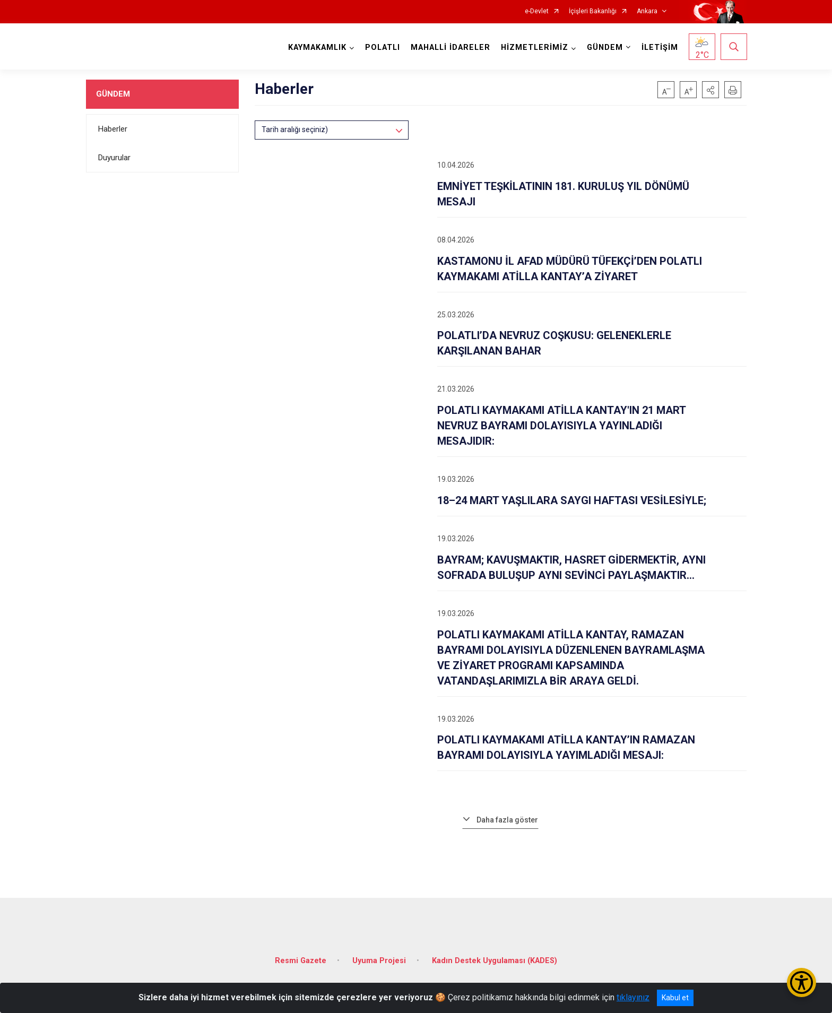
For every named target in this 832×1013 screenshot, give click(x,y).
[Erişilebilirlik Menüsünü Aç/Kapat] (801, 982)
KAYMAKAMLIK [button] (317, 47)
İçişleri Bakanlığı (593, 11)
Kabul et (675, 997)
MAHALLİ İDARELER (450, 47)
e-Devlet (537, 11)
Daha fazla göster (507, 820)
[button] (710, 89)
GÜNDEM (113, 94)
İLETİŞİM (659, 47)
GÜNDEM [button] (604, 47)
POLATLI (382, 47)
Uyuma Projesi (379, 957)
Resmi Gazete (300, 957)
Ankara (647, 11)
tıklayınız (633, 997)
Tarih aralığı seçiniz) (295, 129)
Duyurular (114, 157)
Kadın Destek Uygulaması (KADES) (494, 957)
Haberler (112, 129)
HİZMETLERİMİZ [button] (534, 47)
